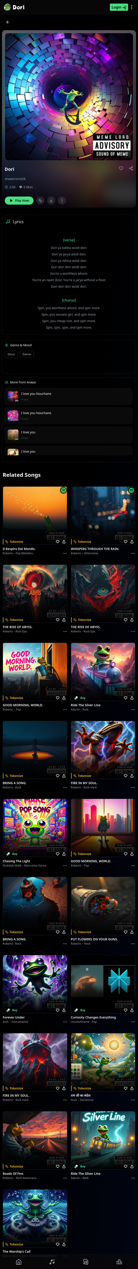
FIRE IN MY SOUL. (84, 783)
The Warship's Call (16, 1251)
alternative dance (35, 865)
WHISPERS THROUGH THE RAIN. (95, 549)
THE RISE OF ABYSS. (17, 627)
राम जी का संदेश (81, 1095)
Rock (86, 709)
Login (119, 7)
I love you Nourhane (36, 394)
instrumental (19, 1022)
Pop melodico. (25, 553)
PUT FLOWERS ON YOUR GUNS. (94, 939)
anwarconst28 (15, 179)
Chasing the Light (16, 861)
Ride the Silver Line (86, 705)
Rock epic (21, 631)
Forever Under (14, 1017)
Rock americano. (26, 1178)
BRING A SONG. (14, 783)
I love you (28, 432)
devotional (87, 1100)
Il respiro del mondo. (19, 549)
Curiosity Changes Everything (93, 1017)
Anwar (25, 399)
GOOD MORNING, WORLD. (23, 705)
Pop (18, 709)
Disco (11, 354)
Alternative (91, 553)
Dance (27, 354)
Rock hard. (90, 787)
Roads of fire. (13, 1173)
